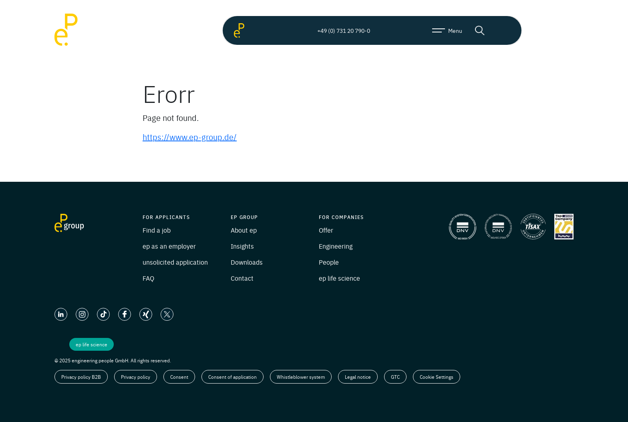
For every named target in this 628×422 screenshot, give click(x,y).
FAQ (148, 277)
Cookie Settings (436, 377)
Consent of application (232, 377)
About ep (244, 229)
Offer (326, 229)
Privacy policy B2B (81, 377)
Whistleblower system (301, 377)
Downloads (247, 261)
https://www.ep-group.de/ (190, 136)
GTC (395, 377)
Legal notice (358, 377)
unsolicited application (175, 261)
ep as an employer (169, 245)
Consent (179, 377)
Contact (242, 277)
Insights (242, 245)
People (329, 261)
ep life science (339, 277)
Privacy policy (135, 377)
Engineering (335, 245)
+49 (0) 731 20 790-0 (337, 30)
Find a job (157, 229)
